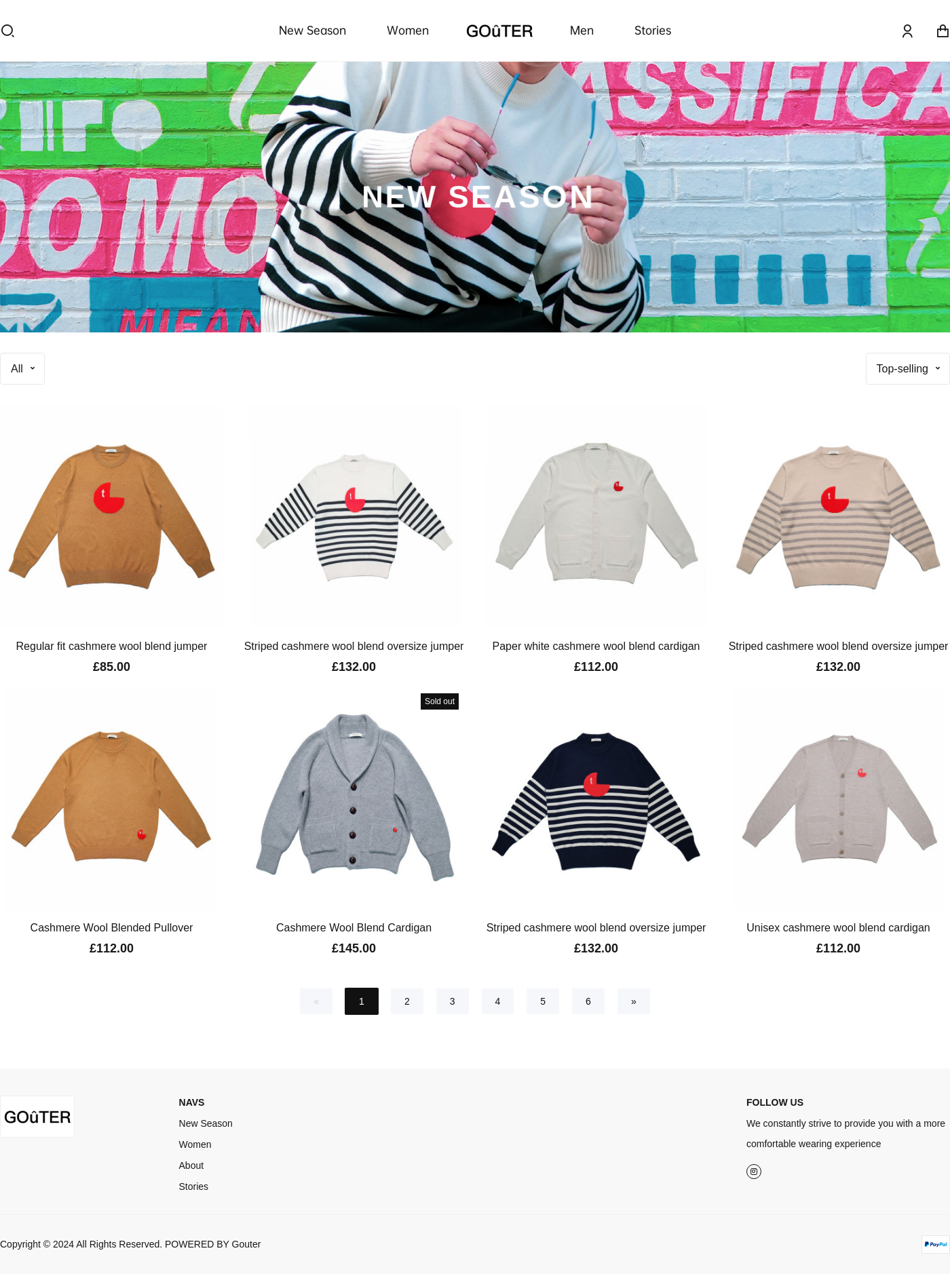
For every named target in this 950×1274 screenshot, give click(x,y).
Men (582, 30)
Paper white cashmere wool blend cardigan (596, 646)
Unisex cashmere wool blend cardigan (838, 927)
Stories (652, 30)
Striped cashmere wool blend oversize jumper (354, 646)
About (191, 1165)
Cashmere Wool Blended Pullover (112, 927)
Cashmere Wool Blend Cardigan (354, 927)
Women (408, 30)
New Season (312, 30)
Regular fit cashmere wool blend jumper (112, 646)
